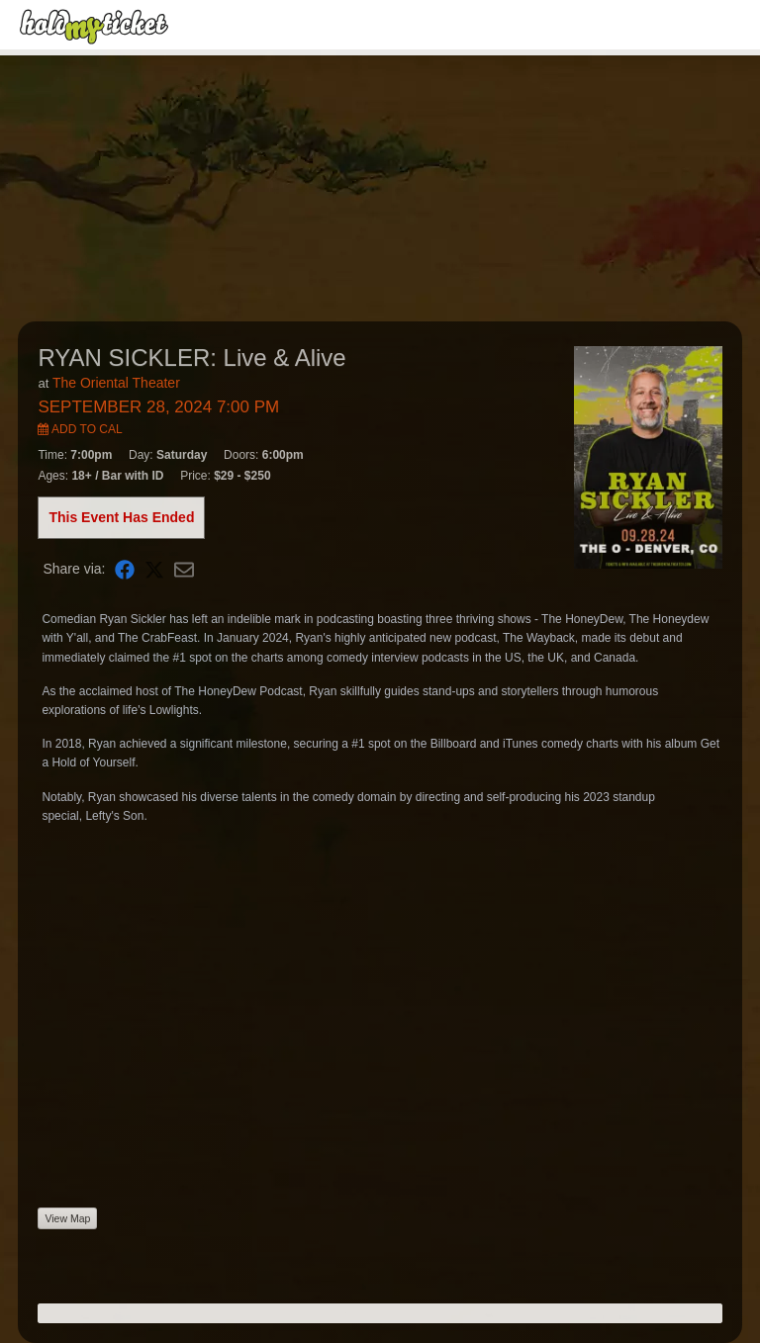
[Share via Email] (184, 569)
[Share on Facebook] (125, 569)
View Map (67, 1218)
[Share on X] (154, 569)
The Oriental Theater (116, 383)
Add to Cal (80, 429)
